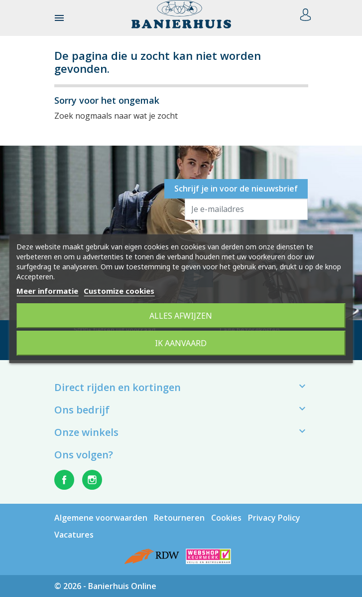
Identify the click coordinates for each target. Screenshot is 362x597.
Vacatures (74, 534)
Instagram (92, 480)
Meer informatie (47, 291)
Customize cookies (119, 291)
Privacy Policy (274, 517)
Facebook (64, 480)
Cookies (226, 517)
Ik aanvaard (181, 343)
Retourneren (179, 517)
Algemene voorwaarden (100, 517)
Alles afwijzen (180, 315)
